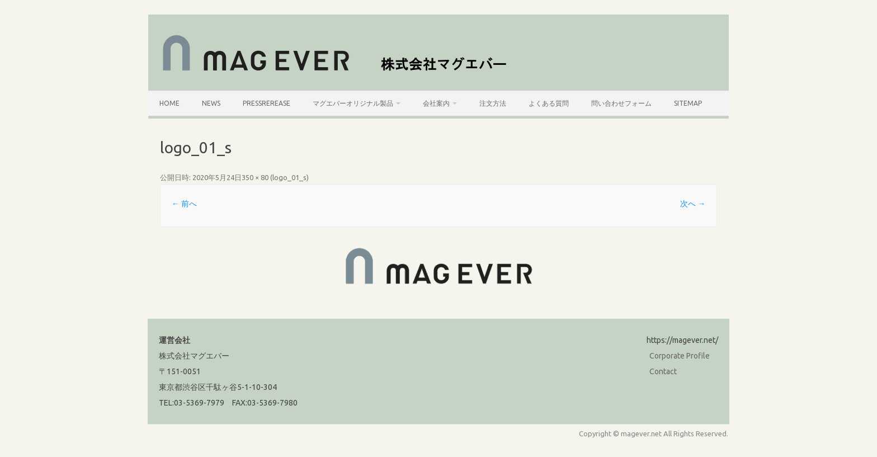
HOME (169, 103)
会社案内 (436, 103)
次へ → (692, 203)
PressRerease (266, 103)
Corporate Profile (679, 355)
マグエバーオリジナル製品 (353, 103)
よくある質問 (549, 103)
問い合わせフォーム (621, 103)
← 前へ (184, 203)
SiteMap (688, 103)
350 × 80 (255, 177)
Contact (663, 371)
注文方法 (492, 103)
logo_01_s (289, 177)
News (211, 103)
